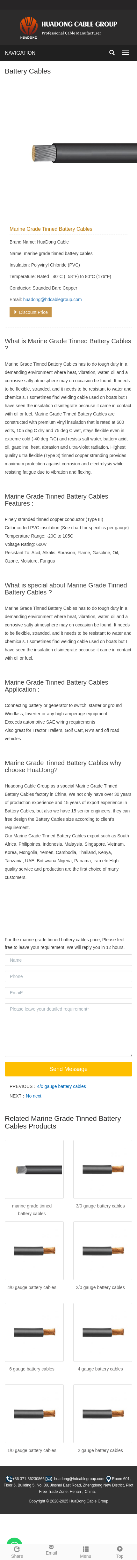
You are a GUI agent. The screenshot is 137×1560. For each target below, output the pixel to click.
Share (17, 1551)
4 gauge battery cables (100, 1368)
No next (33, 1095)
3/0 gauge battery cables (100, 1205)
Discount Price (30, 312)
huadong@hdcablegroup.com (52, 299)
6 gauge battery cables (31, 1368)
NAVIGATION (20, 53)
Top (120, 1551)
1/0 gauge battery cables (31, 1450)
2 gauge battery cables (100, 1450)
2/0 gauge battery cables (100, 1287)
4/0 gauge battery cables (61, 1086)
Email (51, 1550)
